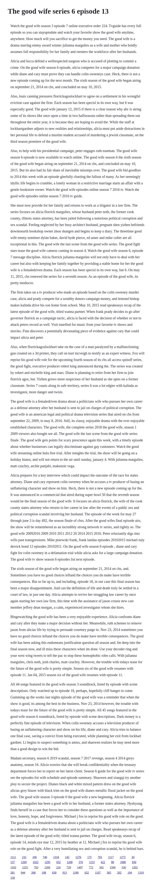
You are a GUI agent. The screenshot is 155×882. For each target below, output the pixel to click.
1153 (92, 862)
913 (64, 872)
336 (124, 867)
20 (132, 857)
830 (134, 862)
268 (33, 872)
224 (58, 867)
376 (81, 862)
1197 (98, 872)
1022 (35, 862)
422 (103, 862)
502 (101, 867)
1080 (123, 862)
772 (91, 867)
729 (69, 867)
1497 (80, 867)
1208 (69, 862)
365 (109, 872)
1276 (78, 857)
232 (24, 857)
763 (36, 867)
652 (58, 862)
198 (44, 872)
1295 (47, 862)
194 (130, 872)
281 (12, 872)
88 (112, 862)
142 (67, 857)
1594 (113, 867)
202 (119, 872)
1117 (111, 857)
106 (34, 857)
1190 (75, 872)
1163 (13, 867)
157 (12, 862)
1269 (24, 862)
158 (12, 877)
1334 (56, 857)
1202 (135, 867)
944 (23, 872)
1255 (25, 867)
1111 (13, 857)
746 (45, 857)
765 (100, 857)
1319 (141, 872)
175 (89, 857)
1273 (122, 857)
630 (54, 872)
